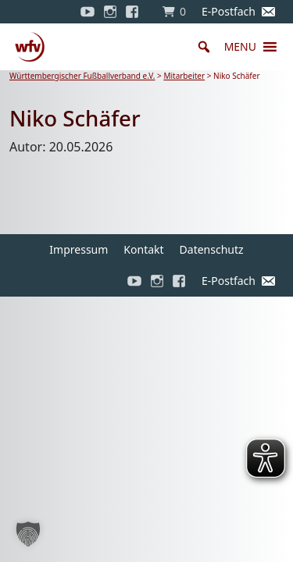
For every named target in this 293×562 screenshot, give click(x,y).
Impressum (78, 249)
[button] (240, 46)
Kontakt (143, 249)
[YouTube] (87, 11)
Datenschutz (212, 249)
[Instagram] (110, 11)
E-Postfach (228, 11)
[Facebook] (136, 11)
